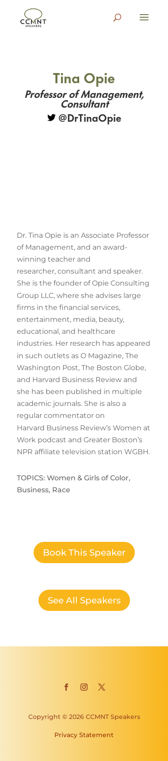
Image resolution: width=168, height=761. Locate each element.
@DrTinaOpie (84, 117)
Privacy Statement (84, 735)
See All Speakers (84, 600)
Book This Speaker (84, 552)
